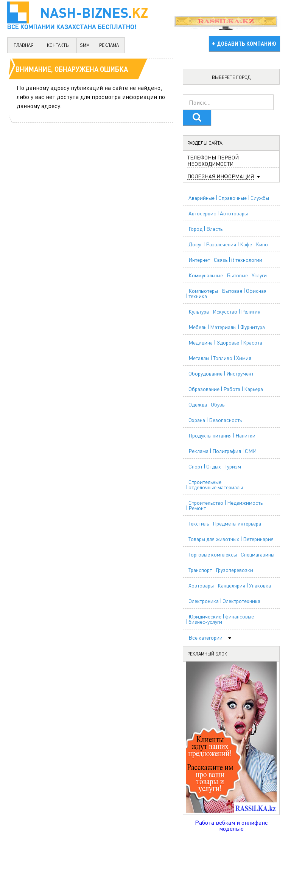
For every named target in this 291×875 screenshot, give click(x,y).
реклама (109, 45)
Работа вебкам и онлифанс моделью (231, 825)
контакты (58, 45)
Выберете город (231, 77)
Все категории (205, 637)
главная (24, 45)
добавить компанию (246, 43)
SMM (85, 45)
